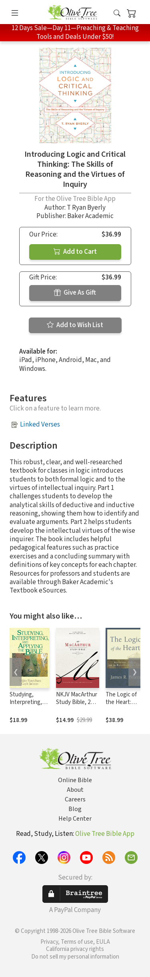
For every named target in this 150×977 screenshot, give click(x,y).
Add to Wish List (75, 325)
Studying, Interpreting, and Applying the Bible (26, 706)
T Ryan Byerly (86, 207)
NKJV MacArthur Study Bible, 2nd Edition (76, 702)
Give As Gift (75, 292)
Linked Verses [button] (40, 424)
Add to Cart (75, 252)
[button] (117, 13)
